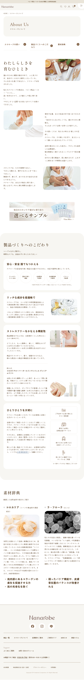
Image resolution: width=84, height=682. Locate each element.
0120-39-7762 (22, 657)
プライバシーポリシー (39, 667)
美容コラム (75, 638)
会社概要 (6, 667)
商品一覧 (7, 638)
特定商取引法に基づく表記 (21, 667)
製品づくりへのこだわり (39, 46)
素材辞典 (62, 44)
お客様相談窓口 (23, 452)
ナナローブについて (21, 638)
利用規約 (53, 667)
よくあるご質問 (9, 651)
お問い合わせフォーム (26, 651)
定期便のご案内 (37, 638)
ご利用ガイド (51, 638)
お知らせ (64, 638)
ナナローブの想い (12, 44)
